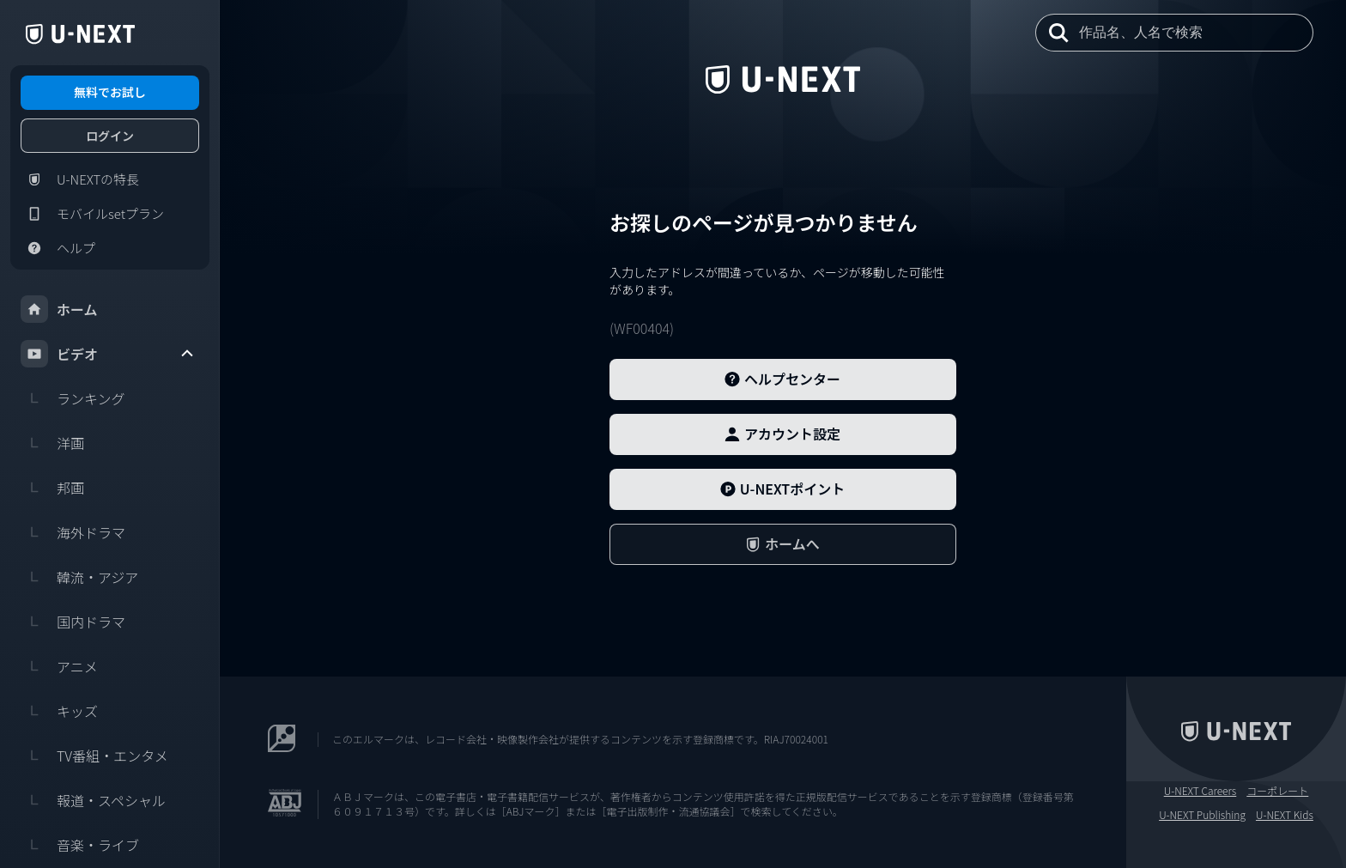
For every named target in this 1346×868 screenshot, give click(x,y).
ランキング (73, 398)
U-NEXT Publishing (1202, 815)
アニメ (59, 666)
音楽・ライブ (80, 845)
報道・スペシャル (93, 800)
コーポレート (1277, 791)
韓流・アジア (79, 577)
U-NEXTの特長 (80, 179)
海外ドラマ (73, 532)
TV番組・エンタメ (94, 755)
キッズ (59, 711)
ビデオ (108, 353)
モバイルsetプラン (92, 214)
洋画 (52, 443)
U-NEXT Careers (1200, 791)
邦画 (52, 487)
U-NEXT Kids (1284, 815)
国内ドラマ (73, 621)
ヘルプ (58, 248)
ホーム (59, 309)
